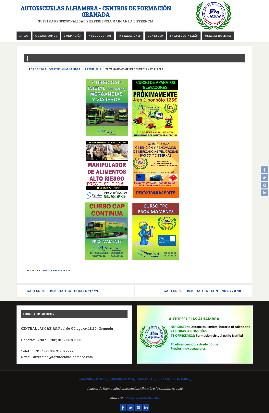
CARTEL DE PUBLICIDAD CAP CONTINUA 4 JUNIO (203, 291)
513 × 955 (148, 69)
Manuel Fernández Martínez (142, 397)
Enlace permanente (57, 270)
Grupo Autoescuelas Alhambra (57, 69)
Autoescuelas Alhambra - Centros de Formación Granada (95, 11)
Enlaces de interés (174, 379)
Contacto (146, 379)
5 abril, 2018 (93, 69)
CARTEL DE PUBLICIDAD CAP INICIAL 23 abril (63, 291)
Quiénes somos (122, 379)
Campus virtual (92, 379)
